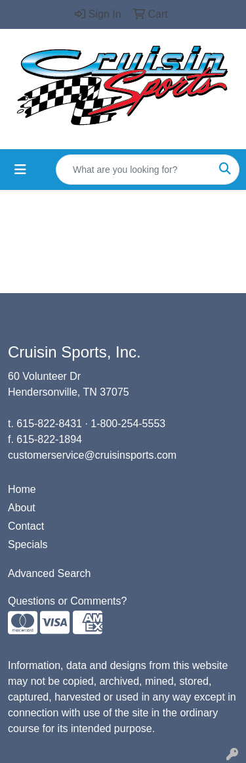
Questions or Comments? (67, 601)
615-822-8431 (49, 423)
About (21, 507)
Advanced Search (49, 573)
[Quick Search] (134, 169)
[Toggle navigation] (20, 169)
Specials (27, 544)
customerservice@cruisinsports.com (92, 455)
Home (22, 489)
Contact (26, 526)
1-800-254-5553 (128, 423)
